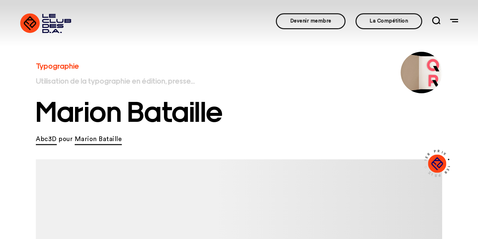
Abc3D (46, 139)
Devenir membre (310, 21)
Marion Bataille (98, 139)
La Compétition (388, 21)
